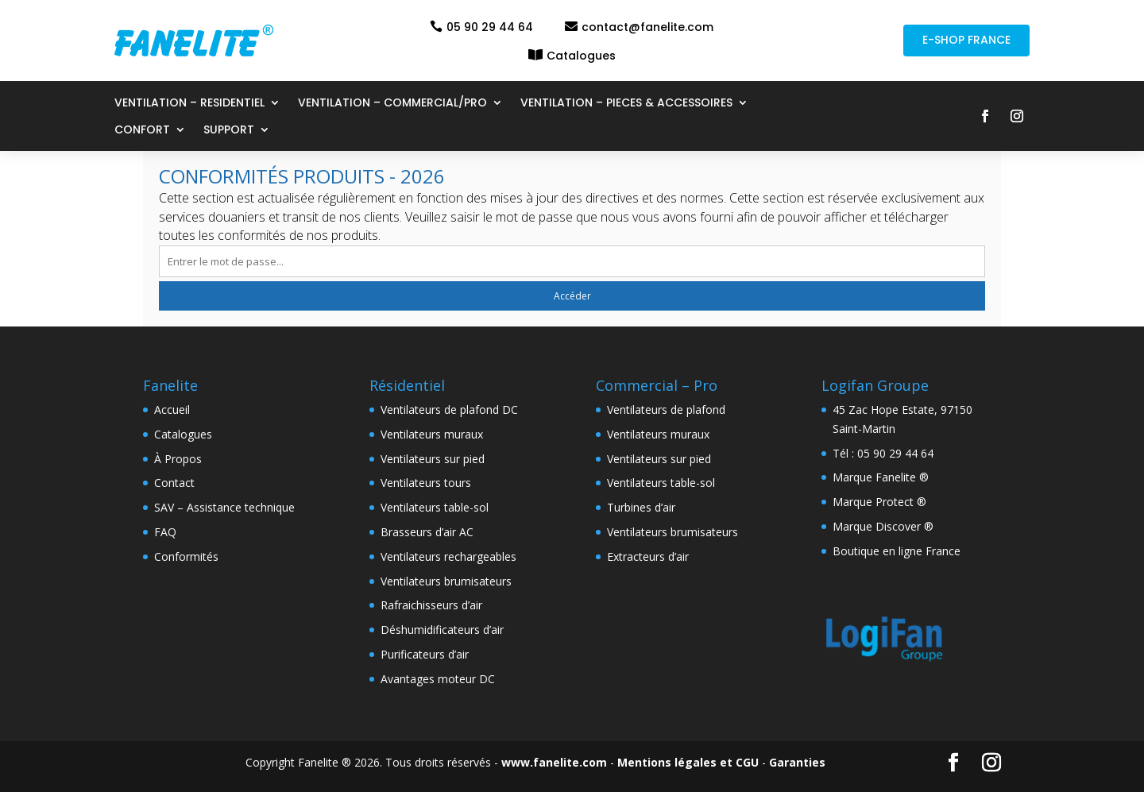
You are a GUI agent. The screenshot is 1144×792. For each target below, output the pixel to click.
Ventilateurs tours (426, 482)
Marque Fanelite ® (881, 477)
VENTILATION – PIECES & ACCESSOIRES (626, 103)
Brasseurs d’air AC (427, 531)
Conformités (186, 556)
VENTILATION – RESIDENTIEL (189, 103)
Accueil (172, 409)
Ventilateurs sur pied (433, 458)
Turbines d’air (641, 507)
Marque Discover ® (883, 526)
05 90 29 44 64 (489, 27)
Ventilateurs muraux (432, 434)
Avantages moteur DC (438, 678)
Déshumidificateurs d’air (442, 629)
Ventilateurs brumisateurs (446, 581)
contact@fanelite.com (647, 27)
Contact (174, 482)
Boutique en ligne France (896, 550)
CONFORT (142, 130)
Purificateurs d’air (425, 654)
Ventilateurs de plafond (666, 409)
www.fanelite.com (554, 762)
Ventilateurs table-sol (435, 507)
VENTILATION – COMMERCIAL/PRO (392, 103)
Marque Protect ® (879, 501)
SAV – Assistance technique (224, 507)
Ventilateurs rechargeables (448, 556)
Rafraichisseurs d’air (431, 604)
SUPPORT (228, 130)
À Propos (178, 458)
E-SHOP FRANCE (966, 40)
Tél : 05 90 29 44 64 (883, 453)
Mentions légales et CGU (688, 762)
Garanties (797, 762)
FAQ (165, 531)
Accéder (572, 296)
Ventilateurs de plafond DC (449, 409)
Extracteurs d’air (648, 556)
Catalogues (581, 56)
